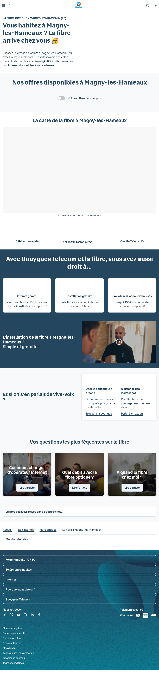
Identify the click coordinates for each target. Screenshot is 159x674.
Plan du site (9, 648)
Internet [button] (11, 579)
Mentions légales (12, 628)
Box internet (26, 529)
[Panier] (147, 5)
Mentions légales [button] (17, 539)
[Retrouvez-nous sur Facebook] (5, 615)
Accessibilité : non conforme (18, 652)
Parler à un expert (132, 413)
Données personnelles (15, 633)
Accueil (7, 529)
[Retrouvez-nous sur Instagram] (25, 615)
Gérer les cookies (12, 638)
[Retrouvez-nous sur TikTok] (39, 615)
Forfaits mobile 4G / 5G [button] (20, 559)
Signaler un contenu (14, 657)
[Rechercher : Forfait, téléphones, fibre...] (10, 5)
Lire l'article (27, 487)
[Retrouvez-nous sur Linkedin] (32, 615)
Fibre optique (48, 529)
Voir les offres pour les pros (85, 98)
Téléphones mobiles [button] (19, 569)
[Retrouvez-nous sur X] (12, 615)
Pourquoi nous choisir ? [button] (21, 589)
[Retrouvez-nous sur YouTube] (18, 615)
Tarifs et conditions (13, 662)
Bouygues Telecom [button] (18, 599)
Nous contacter (11, 643)
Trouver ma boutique (99, 413)
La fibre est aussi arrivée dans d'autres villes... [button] (34, 511)
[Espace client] (155, 5)
